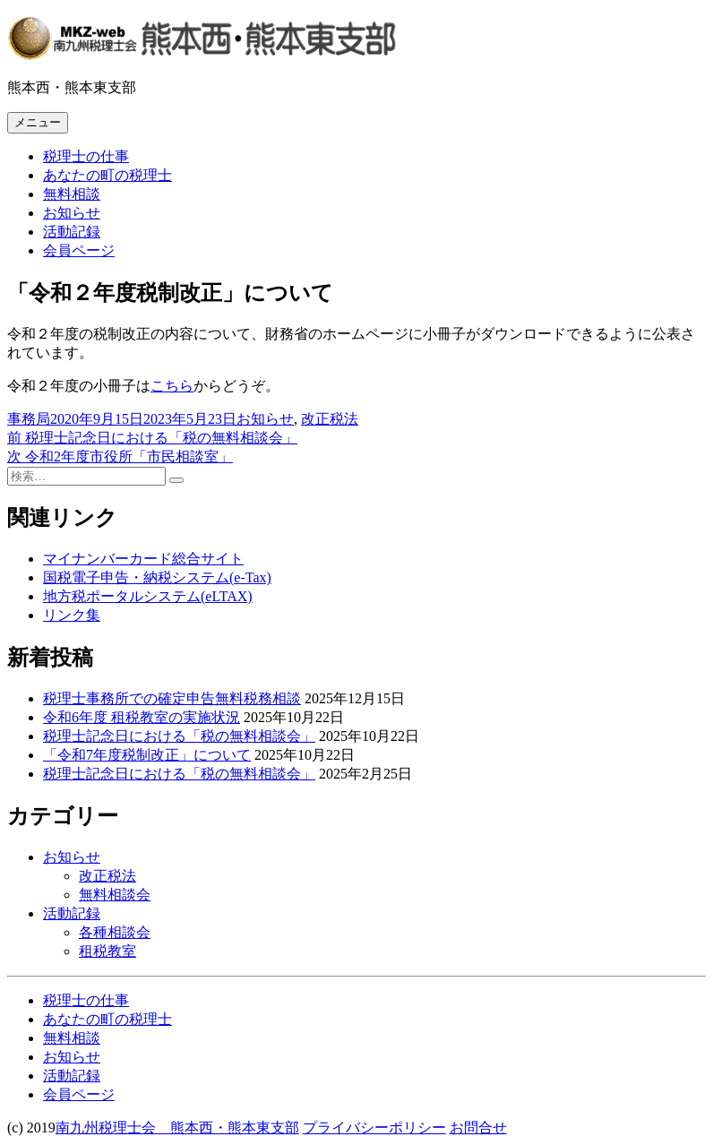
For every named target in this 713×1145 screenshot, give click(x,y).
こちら (171, 385)
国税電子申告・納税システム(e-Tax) (157, 577)
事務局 (28, 418)
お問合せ (478, 1127)
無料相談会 (114, 894)
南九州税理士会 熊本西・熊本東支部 (177, 1127)
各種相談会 (114, 932)
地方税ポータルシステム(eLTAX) (148, 596)
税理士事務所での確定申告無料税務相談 (172, 698)
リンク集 (71, 615)
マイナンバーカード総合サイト (143, 558)
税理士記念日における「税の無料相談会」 (179, 736)
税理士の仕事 (86, 156)
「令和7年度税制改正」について (147, 754)
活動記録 (71, 231)
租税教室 (107, 951)
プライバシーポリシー (374, 1127)
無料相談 (71, 194)
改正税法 (329, 418)
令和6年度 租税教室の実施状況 (141, 717)
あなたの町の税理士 (107, 175)
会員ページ (79, 250)
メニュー (37, 122)
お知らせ (71, 212)
